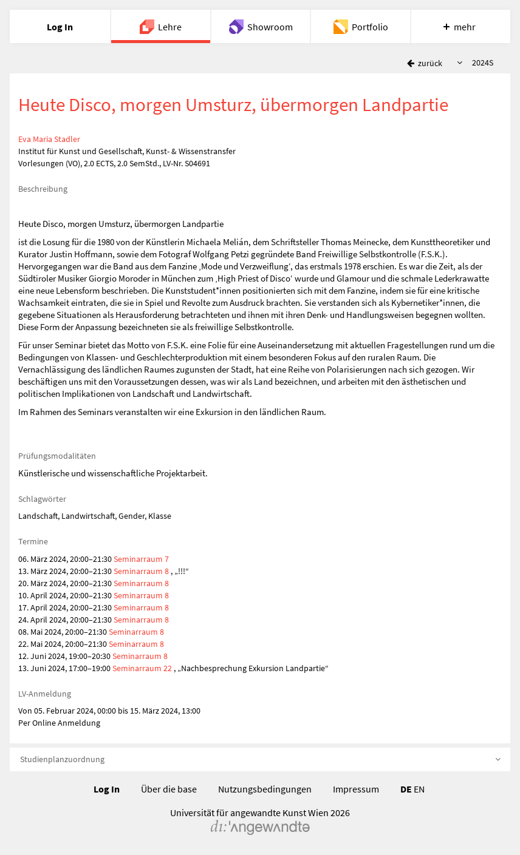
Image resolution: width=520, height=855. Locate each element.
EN (419, 789)
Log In (107, 789)
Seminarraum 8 (142, 571)
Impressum (356, 789)
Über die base (169, 789)
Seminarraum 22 (142, 668)
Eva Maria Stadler (49, 138)
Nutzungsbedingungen (265, 789)
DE (406, 789)
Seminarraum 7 (141, 558)
